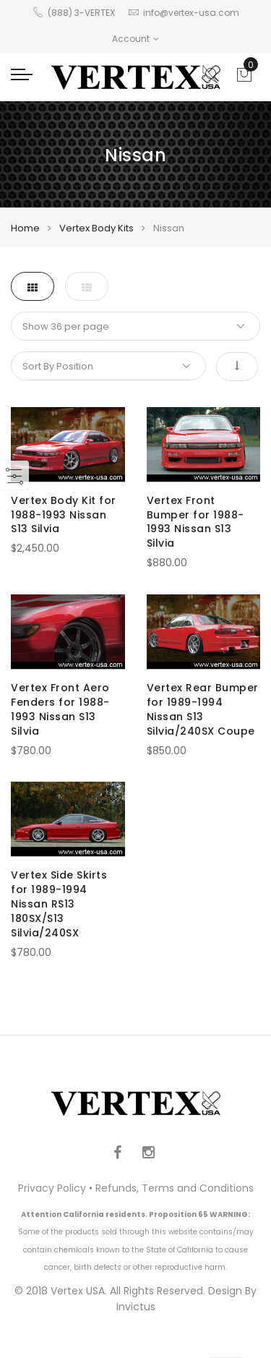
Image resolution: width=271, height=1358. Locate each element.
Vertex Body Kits (96, 228)
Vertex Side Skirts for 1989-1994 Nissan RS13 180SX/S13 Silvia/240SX (59, 904)
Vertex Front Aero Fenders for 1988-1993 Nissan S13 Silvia (60, 709)
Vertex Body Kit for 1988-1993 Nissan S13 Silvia (63, 515)
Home (25, 228)
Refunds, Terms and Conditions (174, 1188)
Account (135, 39)
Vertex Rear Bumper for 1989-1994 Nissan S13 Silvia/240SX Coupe (203, 709)
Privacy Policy (52, 1188)
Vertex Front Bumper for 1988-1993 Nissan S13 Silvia (195, 522)
